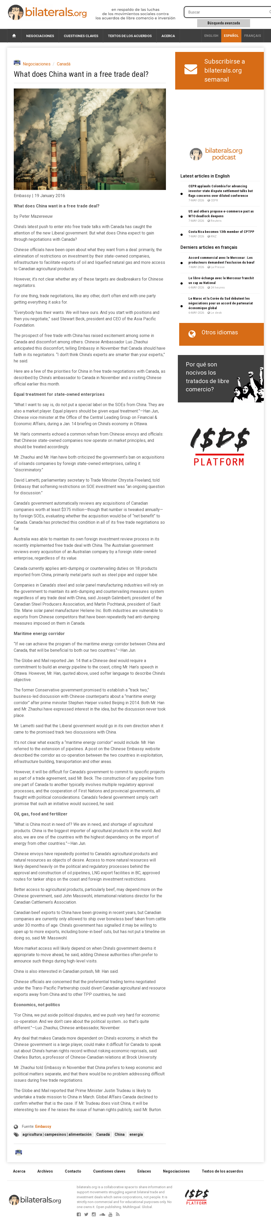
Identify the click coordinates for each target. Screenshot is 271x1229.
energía (136, 1134)
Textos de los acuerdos (130, 36)
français (252, 36)
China (120, 1134)
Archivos (45, 1171)
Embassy (43, 1126)
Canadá (63, 63)
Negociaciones (40, 36)
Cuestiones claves (81, 36)
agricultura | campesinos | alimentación (57, 1134)
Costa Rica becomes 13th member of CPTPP (221, 232)
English (211, 36)
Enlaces (144, 1171)
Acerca (168, 36)
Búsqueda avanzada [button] (223, 23)
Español (231, 36)
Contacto (73, 1171)
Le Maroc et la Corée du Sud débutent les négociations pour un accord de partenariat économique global (220, 303)
